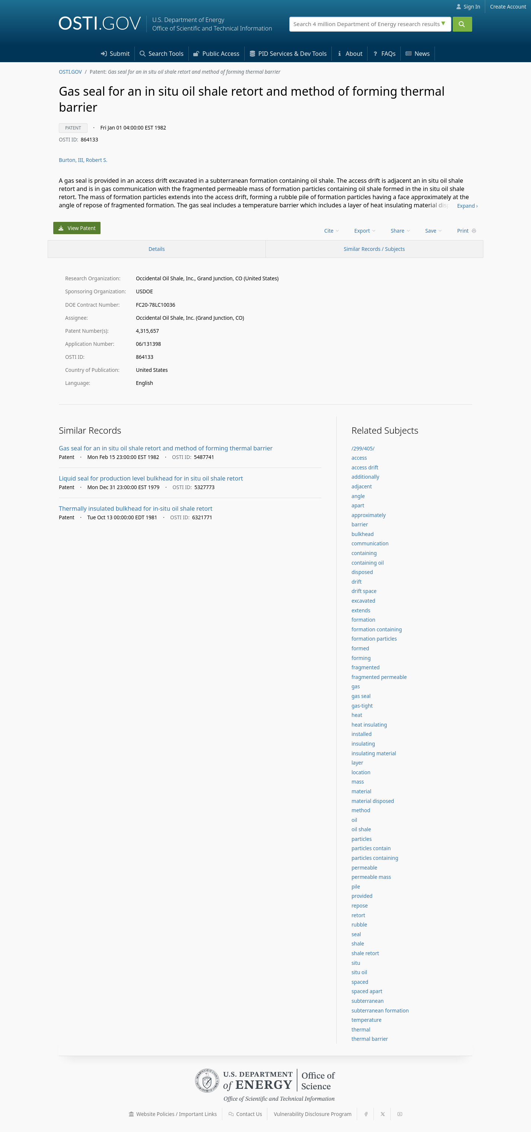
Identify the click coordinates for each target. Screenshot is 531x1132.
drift (357, 581)
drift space (364, 590)
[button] (131, 1114)
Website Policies (173, 1113)
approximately (369, 515)
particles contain (371, 848)
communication (370, 543)
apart (358, 505)
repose (360, 905)
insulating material (374, 753)
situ (356, 962)
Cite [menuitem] (332, 230)
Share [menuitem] (401, 230)
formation (363, 619)
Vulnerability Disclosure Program (313, 1113)
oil (354, 819)
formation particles (374, 638)
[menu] (332, 230)
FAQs (383, 54)
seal (356, 934)
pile (356, 886)
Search (162, 54)
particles (362, 838)
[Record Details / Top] (157, 249)
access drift (365, 467)
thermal (361, 1029)
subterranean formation (380, 1010)
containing (364, 553)
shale (358, 943)
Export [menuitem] (365, 230)
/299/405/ (363, 448)
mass (358, 781)
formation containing (377, 629)
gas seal (361, 695)
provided (362, 895)
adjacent (362, 486)
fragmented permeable (379, 676)
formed (360, 648)
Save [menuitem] (434, 230)
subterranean (368, 1000)
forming (361, 657)
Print (467, 230)
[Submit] (462, 24)
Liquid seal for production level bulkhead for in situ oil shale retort (151, 478)
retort (358, 915)
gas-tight (362, 705)
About (350, 54)
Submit (115, 54)
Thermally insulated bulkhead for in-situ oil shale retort (136, 508)
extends (361, 610)
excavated (363, 600)
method (361, 810)
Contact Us (245, 1113)
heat (357, 714)
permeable (364, 867)
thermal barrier (370, 1038)
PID (288, 54)
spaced (360, 981)
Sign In (468, 6)
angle (358, 496)
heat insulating (369, 724)
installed (362, 733)
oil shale (361, 829)
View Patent (77, 228)
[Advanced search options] (444, 22)
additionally (365, 476)
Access (216, 54)
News (418, 54)
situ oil (359, 972)
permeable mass (371, 876)
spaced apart (367, 991)
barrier (360, 524)
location (361, 772)
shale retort (365, 953)
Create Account (508, 6)
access (359, 457)
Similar (374, 248)
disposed (362, 571)
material (361, 791)
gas (356, 686)
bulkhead (363, 534)
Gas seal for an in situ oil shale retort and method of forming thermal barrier (166, 448)
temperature (367, 1019)
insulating (363, 743)
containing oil (368, 562)
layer (357, 762)
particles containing (375, 857)
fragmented (366, 667)
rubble (359, 924)
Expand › (467, 205)
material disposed (373, 800)
